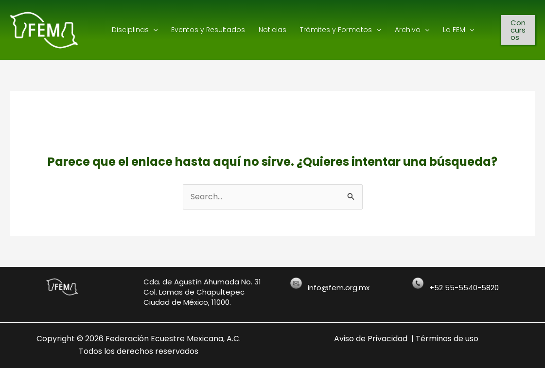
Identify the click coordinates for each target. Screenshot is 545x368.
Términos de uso (447, 338)
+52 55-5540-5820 (464, 287)
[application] (153, 29)
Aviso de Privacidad (370, 338)
